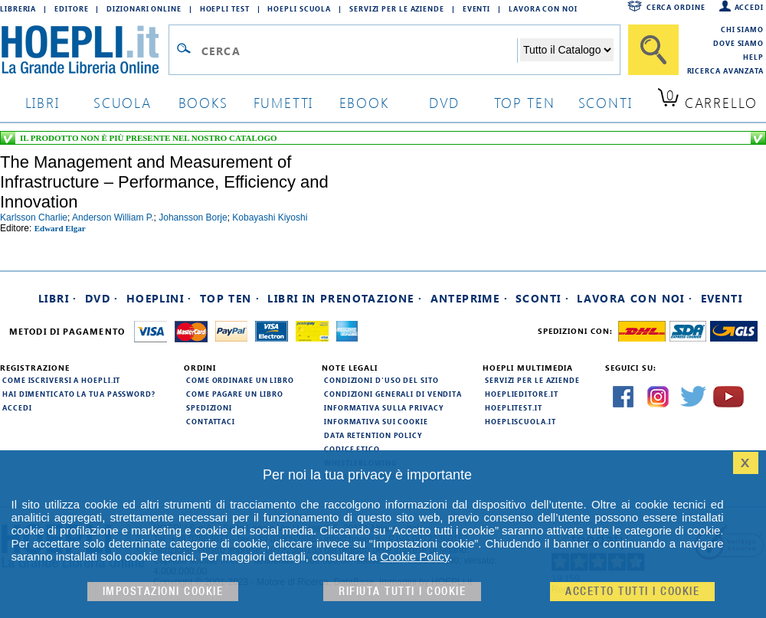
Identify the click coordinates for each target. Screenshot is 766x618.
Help (753, 56)
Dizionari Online (143, 8)
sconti (605, 102)
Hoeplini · (159, 298)
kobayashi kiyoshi (269, 217)
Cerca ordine (676, 6)
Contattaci (210, 421)
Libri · (57, 298)
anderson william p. (113, 217)
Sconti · (542, 298)
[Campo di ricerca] (359, 50)
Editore (71, 8)
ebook (364, 102)
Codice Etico (352, 448)
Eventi (476, 8)
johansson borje (193, 217)
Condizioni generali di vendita (393, 393)
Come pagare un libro (234, 393)
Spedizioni (209, 407)
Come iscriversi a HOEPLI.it (61, 379)
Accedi (749, 6)
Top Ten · (230, 298)
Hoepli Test (225, 8)
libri (42, 102)
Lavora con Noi (543, 8)
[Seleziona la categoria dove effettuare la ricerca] (567, 49)
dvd (444, 102)
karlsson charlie (33, 217)
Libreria (18, 8)
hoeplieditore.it (521, 393)
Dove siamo (738, 42)
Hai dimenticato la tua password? (78, 393)
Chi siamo (742, 29)
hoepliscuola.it (520, 421)
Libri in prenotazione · (344, 298)
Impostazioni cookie (163, 591)
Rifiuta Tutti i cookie (402, 591)
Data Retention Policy (373, 435)
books (203, 102)
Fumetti (284, 102)
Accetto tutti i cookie (632, 591)
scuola (122, 102)
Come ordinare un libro (240, 379)
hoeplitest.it (513, 407)
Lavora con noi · (634, 298)
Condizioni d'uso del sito (381, 379)
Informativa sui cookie (376, 421)
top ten (524, 102)
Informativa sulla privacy (384, 407)
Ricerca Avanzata (725, 70)
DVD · (102, 298)
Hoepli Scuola (299, 8)
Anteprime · (469, 298)
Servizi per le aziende (396, 8)
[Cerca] (653, 50)
